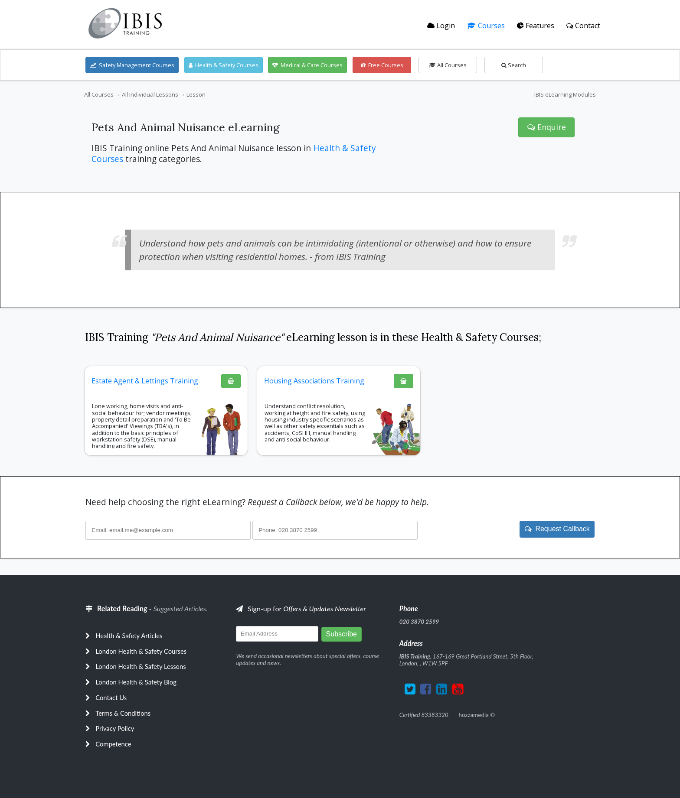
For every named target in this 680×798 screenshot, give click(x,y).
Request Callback (557, 528)
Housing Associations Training (314, 381)
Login (441, 25)
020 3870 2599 (419, 621)
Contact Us (111, 697)
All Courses (448, 65)
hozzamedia (473, 714)
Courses (486, 25)
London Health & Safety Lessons (140, 666)
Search (513, 65)
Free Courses (382, 65)
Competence (113, 744)
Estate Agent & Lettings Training (145, 381)
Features (535, 25)
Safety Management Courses (132, 65)
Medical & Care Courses (307, 65)
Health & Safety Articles (128, 635)
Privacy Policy (114, 728)
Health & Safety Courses (223, 65)
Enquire (546, 127)
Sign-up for (301, 608)
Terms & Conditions (122, 713)
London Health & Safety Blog (136, 682)
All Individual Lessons (150, 94)
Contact (583, 25)
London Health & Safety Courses (140, 651)
